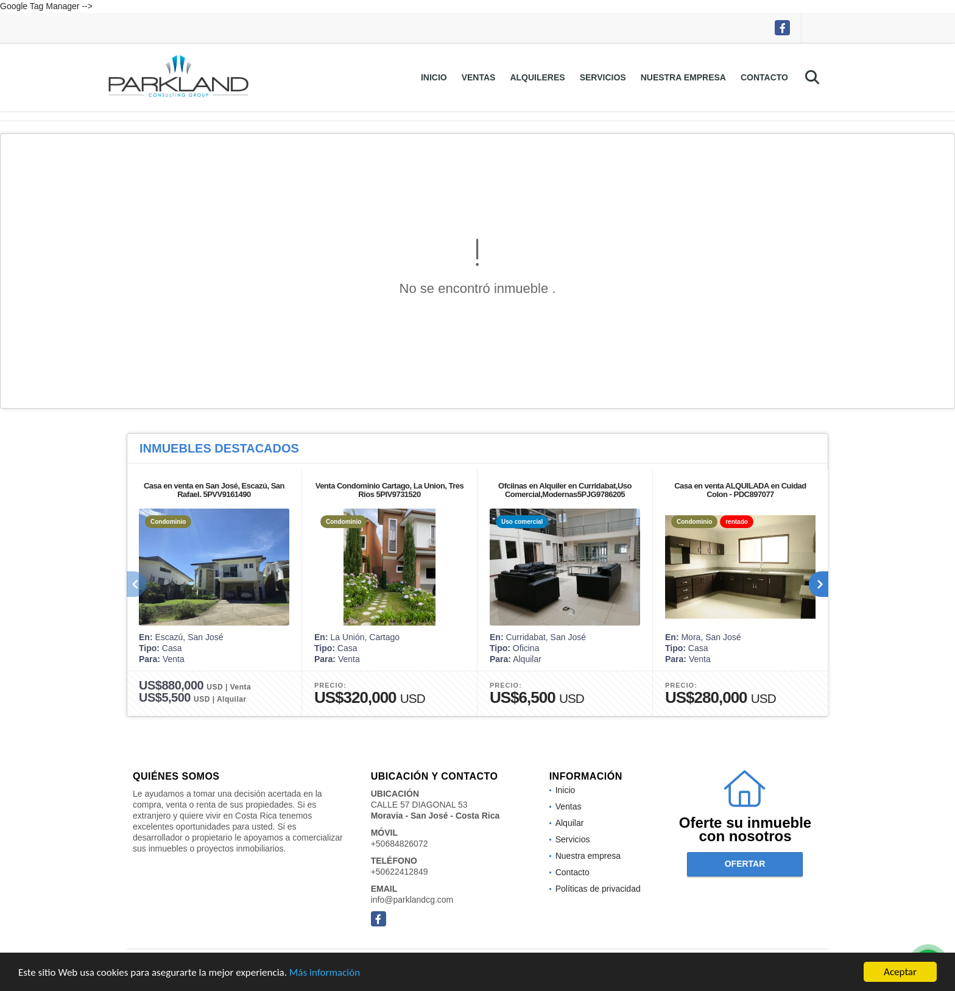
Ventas (479, 77)
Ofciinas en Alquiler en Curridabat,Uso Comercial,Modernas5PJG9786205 (565, 490)
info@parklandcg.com (412, 900)
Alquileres (537, 77)
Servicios (603, 77)
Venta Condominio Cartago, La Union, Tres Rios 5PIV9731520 (389, 490)
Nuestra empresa (683, 77)
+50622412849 (399, 871)
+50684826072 (399, 843)
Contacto (764, 77)
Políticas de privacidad (598, 889)
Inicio (434, 77)
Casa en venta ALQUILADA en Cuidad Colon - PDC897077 (740, 490)
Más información (324, 972)
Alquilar (569, 823)
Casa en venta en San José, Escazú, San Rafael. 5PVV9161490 (214, 490)
